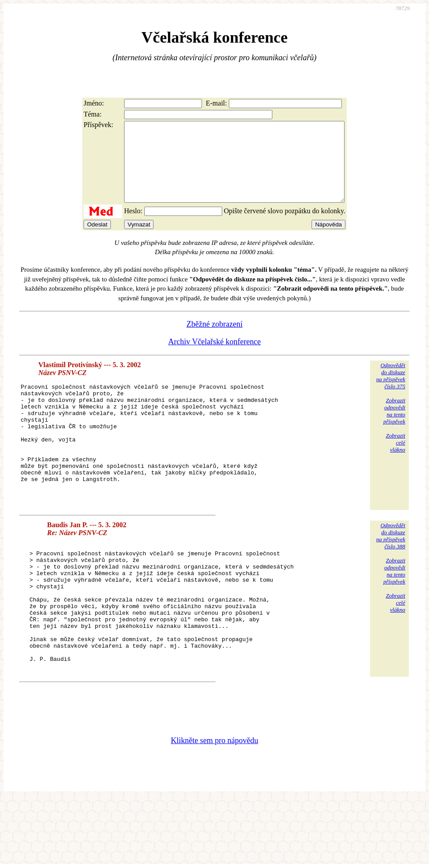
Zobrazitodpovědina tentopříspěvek (394, 427)
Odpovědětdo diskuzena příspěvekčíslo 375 (390, 391)
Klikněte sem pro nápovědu (214, 805)
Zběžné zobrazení (214, 339)
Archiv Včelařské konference (214, 357)
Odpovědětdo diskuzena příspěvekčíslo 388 (390, 575)
